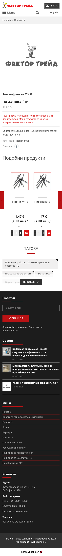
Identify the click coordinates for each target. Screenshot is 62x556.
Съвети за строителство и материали (22, 417)
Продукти (7, 422)
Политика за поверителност (17, 453)
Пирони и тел (22, 140)
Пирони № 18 (19, 201)
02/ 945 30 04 (9, 521)
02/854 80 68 (26, 521)
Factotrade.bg (42, 538)
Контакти (7, 437)
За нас (5, 427)
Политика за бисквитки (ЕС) (17, 458)
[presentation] (2, 200)
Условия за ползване (13, 447)
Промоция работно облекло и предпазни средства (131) (27, 264)
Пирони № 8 (42, 201)
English (54, 12)
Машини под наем (12, 442)
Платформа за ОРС (12, 463)
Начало (6, 412)
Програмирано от (31, 552)
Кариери (7, 432)
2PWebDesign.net (37, 542)
